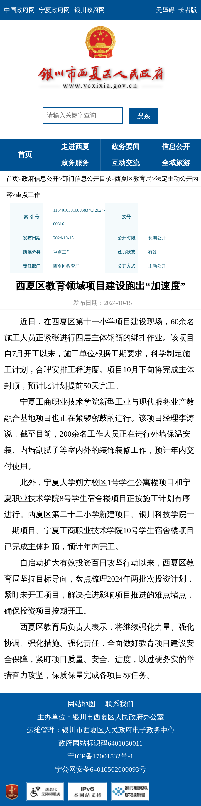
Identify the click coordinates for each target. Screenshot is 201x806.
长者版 (187, 10)
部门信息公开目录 (87, 178)
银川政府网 (89, 10)
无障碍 (165, 10)
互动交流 (126, 163)
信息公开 (176, 147)
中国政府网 (19, 10)
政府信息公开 (40, 178)
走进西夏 (75, 147)
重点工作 (28, 195)
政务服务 (75, 163)
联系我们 (119, 704)
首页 (25, 154)
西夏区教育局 (133, 178)
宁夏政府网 (54, 10)
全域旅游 (176, 163)
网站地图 (81, 704)
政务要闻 (126, 147)
